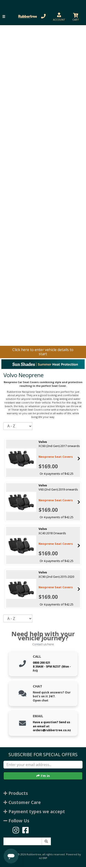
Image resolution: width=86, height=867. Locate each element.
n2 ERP (43, 858)
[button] (4, 16)
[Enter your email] (43, 765)
